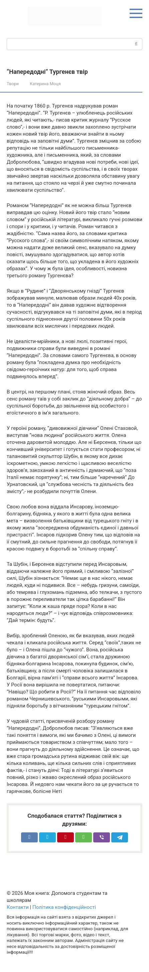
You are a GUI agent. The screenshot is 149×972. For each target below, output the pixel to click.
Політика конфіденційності (64, 907)
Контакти (18, 907)
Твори (13, 83)
